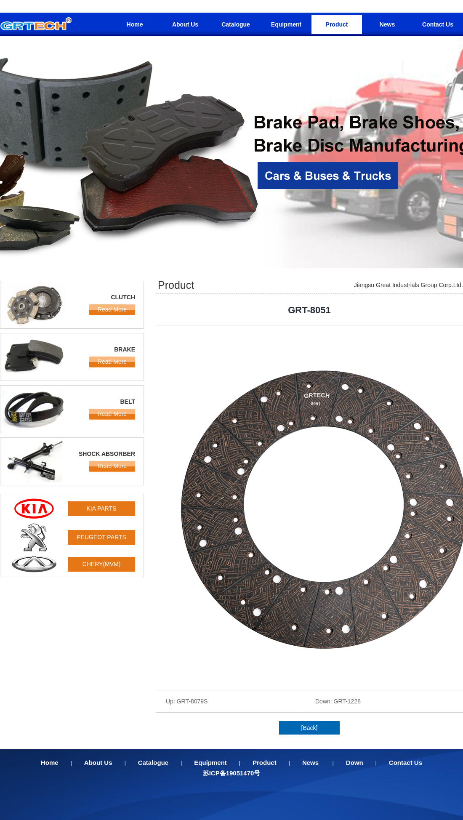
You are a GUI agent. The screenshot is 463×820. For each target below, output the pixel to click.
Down (354, 762)
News (387, 24)
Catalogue (235, 24)
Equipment (286, 24)
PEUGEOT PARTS (101, 537)
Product (337, 24)
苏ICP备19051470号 (232, 773)
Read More (112, 309)
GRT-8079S (192, 701)
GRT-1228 (347, 701)
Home (135, 24)
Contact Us (437, 24)
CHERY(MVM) (101, 564)
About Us (185, 24)
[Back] (309, 727)
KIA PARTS (101, 508)
